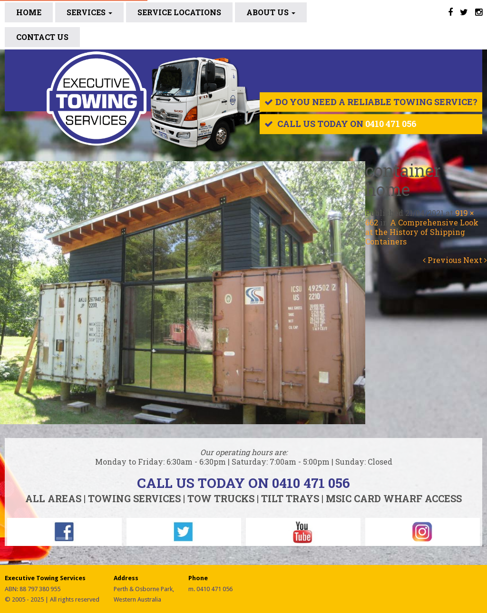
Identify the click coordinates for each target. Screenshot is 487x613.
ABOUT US (270, 12)
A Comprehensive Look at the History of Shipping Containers (421, 231)
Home (28, 12)
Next (475, 260)
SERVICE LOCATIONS (179, 12)
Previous (442, 260)
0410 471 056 (391, 123)
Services (89, 12)
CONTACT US (42, 37)
